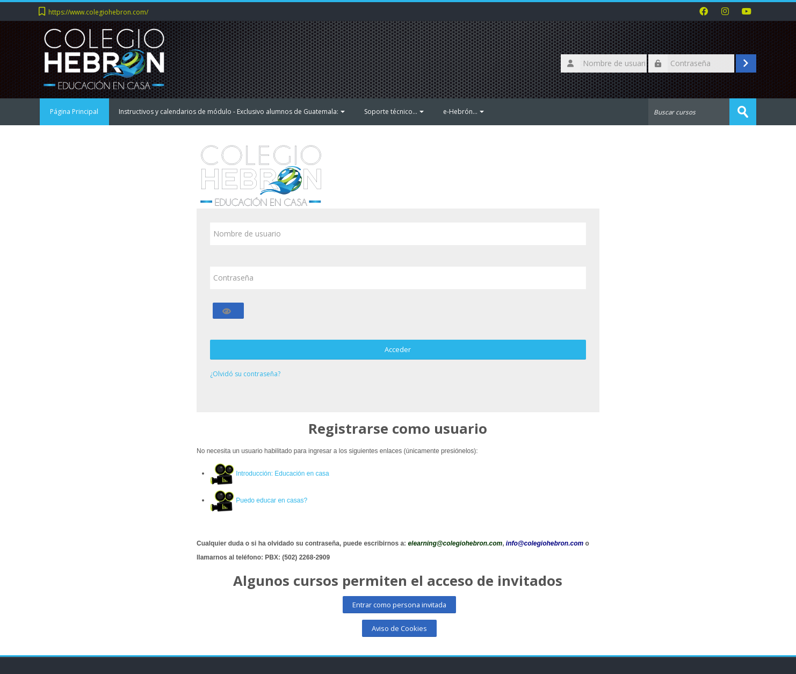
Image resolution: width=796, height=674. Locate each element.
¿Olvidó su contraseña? (245, 373)
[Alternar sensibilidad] (228, 311)
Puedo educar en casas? (271, 500)
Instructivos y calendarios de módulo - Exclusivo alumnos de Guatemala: (232, 111)
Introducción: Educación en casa (282, 473)
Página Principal (74, 111)
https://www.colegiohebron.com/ (98, 12)
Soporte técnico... (394, 111)
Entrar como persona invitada (399, 605)
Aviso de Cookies (399, 628)
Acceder (398, 349)
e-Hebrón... (464, 111)
